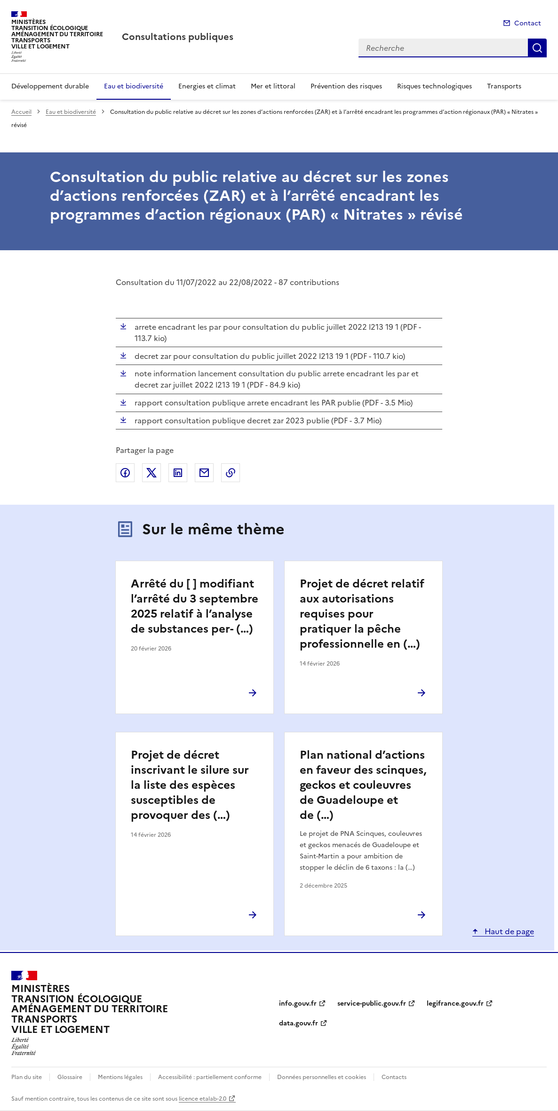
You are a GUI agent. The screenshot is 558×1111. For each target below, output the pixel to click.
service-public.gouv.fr (371, 1003)
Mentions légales (120, 1077)
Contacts (394, 1077)
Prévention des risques (346, 86)
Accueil (21, 112)
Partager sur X (151, 472)
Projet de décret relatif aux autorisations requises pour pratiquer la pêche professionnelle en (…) (362, 613)
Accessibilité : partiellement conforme (210, 1077)
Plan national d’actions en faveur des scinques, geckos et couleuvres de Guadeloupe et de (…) (363, 785)
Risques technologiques (434, 86)
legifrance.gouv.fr (455, 1003)
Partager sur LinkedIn (177, 472)
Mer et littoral (273, 86)
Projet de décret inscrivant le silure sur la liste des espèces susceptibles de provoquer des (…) (190, 785)
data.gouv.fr (298, 1023)
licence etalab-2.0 (202, 1099)
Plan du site (26, 1077)
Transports (504, 86)
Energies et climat (207, 86)
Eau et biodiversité (133, 86)
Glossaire (69, 1077)
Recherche (537, 48)
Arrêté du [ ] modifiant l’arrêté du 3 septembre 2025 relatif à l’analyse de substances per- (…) (194, 606)
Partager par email (204, 472)
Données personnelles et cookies (321, 1077)
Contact (527, 23)
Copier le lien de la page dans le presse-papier (230, 472)
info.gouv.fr (298, 1003)
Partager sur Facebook (125, 472)
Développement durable (50, 86)
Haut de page (508, 931)
